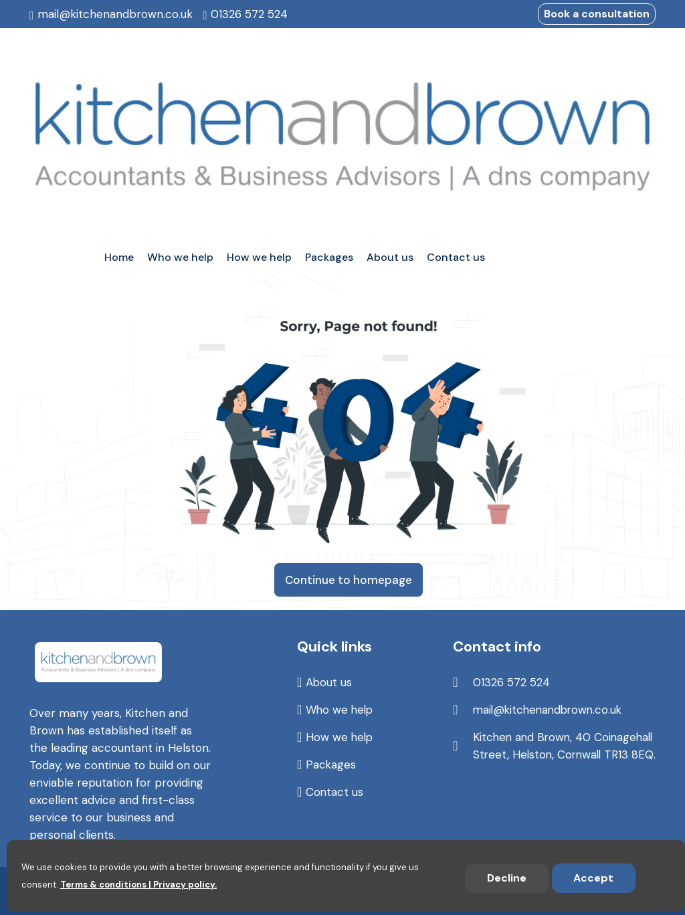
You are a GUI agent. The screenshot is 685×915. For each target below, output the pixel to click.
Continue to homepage (348, 580)
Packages (331, 764)
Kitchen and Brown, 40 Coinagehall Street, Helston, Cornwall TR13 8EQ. (546, 754)
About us (329, 682)
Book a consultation (597, 14)
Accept (593, 878)
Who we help (340, 709)
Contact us (335, 792)
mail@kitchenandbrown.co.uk (115, 14)
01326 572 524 (249, 14)
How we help (340, 737)
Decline (506, 878)
